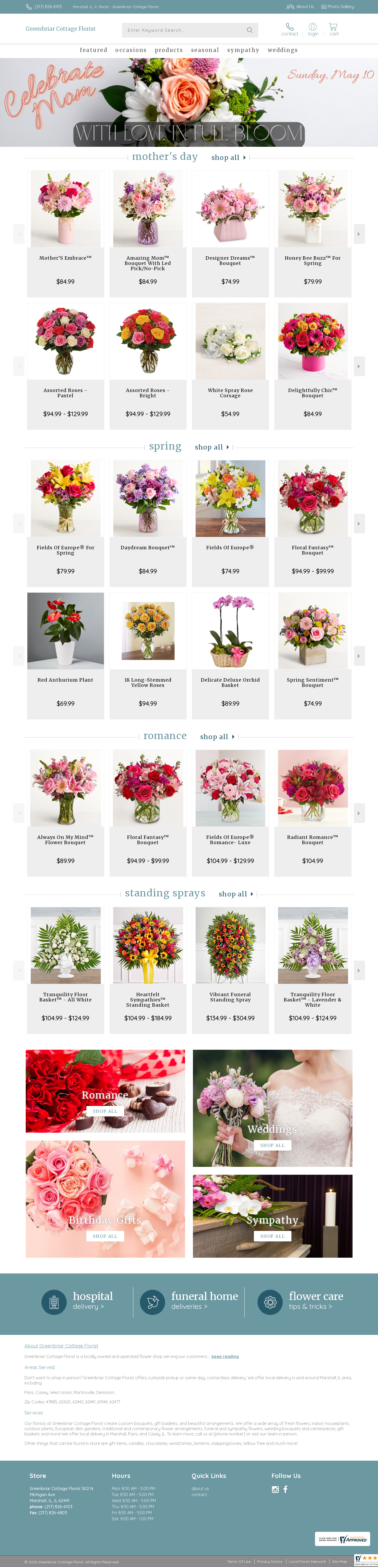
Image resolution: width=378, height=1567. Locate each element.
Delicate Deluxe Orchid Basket (230, 682)
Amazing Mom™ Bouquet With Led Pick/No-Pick (148, 263)
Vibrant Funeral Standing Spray (230, 997)
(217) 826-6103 (48, 6)
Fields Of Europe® (230, 548)
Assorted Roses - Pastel (65, 393)
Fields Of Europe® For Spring (65, 550)
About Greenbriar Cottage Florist (61, 1346)
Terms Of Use (239, 1561)
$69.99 (66, 703)
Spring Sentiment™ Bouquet (313, 682)
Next (359, 234)
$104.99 (312, 861)
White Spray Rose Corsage (230, 393)
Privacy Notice (269, 1561)
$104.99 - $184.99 (148, 1018)
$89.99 (230, 703)
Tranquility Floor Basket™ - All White (65, 997)
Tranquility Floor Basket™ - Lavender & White (313, 999)
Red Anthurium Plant (65, 680)
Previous (18, 234)
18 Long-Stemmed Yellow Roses (148, 682)
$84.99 (65, 281)
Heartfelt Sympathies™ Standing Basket (148, 999)
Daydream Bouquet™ (148, 548)
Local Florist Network (307, 1561)
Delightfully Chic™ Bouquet (313, 393)
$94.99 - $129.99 (65, 414)
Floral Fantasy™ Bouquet (313, 550)
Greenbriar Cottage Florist (61, 28)
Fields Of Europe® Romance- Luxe (230, 839)
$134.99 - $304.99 (230, 1018)
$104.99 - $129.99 (230, 861)
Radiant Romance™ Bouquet (312, 839)
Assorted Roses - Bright (148, 393)
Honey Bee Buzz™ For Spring (313, 260)
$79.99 (313, 281)
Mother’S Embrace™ (65, 258)
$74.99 (230, 281)
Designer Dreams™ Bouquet (230, 260)
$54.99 (230, 414)
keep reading (225, 1356)
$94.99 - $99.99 (313, 571)
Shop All (226, 158)
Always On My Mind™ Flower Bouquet (65, 839)
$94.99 (148, 703)
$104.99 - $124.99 (65, 1018)
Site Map (339, 1561)
